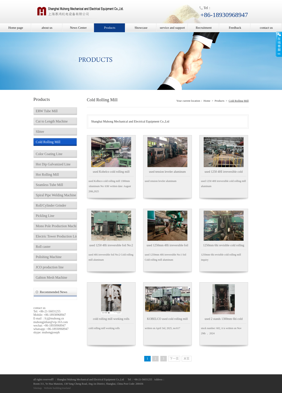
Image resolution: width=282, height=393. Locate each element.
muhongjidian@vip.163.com (50, 322)
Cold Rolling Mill (48, 142)
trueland (66, 388)
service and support (172, 27)
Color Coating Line (49, 154)
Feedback (235, 27)
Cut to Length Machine (52, 121)
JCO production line (50, 267)
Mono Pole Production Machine (56, 226)
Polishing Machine (49, 257)
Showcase (141, 27)
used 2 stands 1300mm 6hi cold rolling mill (224, 320)
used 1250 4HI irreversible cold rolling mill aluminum (224, 173)
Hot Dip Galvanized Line (53, 164)
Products (109, 27)
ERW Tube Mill (47, 111)
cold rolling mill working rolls (111, 318)
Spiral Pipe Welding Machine (56, 195)
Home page (15, 27)
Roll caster (43, 246)
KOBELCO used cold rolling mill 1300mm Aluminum (167, 320)
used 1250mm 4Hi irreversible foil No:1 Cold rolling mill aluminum (167, 247)
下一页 (174, 358)
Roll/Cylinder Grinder (51, 205)
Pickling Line (45, 216)
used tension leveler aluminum (167, 171)
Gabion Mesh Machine (51, 277)
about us (47, 27)
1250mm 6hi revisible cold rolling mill (223, 247)
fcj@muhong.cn (54, 318)
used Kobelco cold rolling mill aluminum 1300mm (111, 173)
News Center (78, 27)
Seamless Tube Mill (49, 185)
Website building (52, 388)
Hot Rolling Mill (47, 174)
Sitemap (37, 388)
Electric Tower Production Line (56, 236)
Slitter (40, 131)
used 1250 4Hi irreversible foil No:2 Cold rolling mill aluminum (111, 247)
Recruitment (204, 27)
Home (206, 100)
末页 (186, 358)
